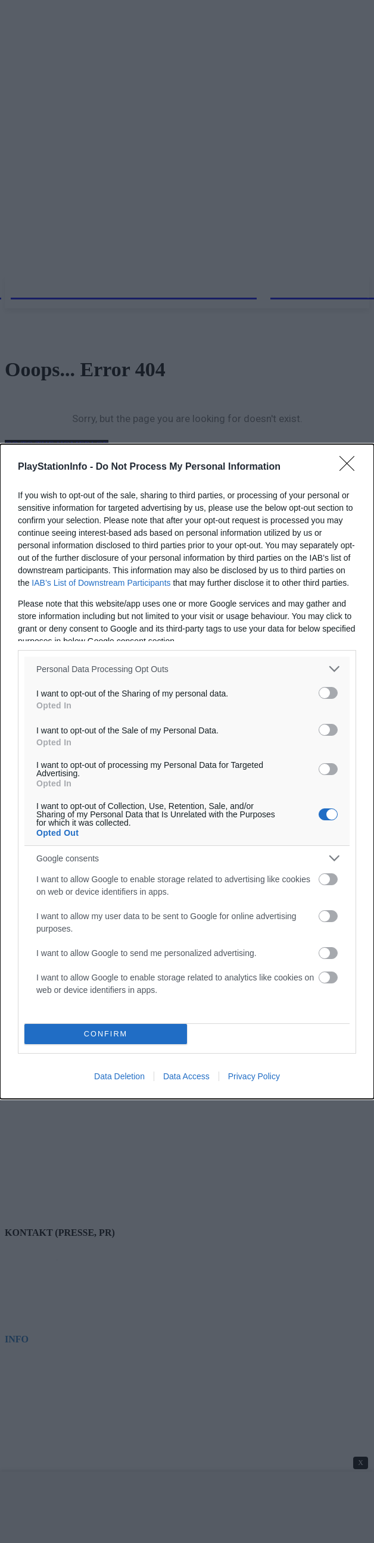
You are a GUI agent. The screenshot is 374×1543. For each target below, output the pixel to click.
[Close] (350, 467)
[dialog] (187, 771)
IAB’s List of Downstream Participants (101, 583)
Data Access (186, 1076)
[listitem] (187, 669)
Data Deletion (119, 1076)
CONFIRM (105, 1034)
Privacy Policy (254, 1076)
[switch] (328, 693)
